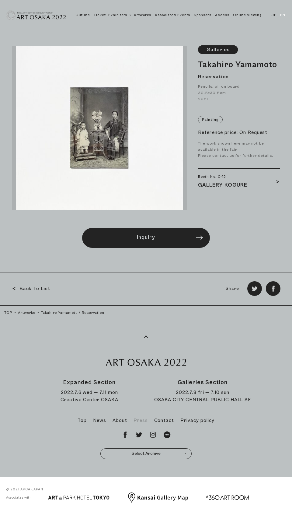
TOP (8, 313)
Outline (82, 15)
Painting (210, 120)
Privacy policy (197, 420)
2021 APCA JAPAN (26, 489)
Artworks (142, 15)
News (99, 420)
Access (222, 15)
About (120, 420)
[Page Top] (146, 338)
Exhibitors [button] (120, 21)
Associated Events (172, 15)
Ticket (100, 15)
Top (82, 420)
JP (274, 15)
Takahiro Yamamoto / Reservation (73, 313)
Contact (164, 420)
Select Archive (159, 453)
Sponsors (202, 15)
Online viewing (247, 15)
